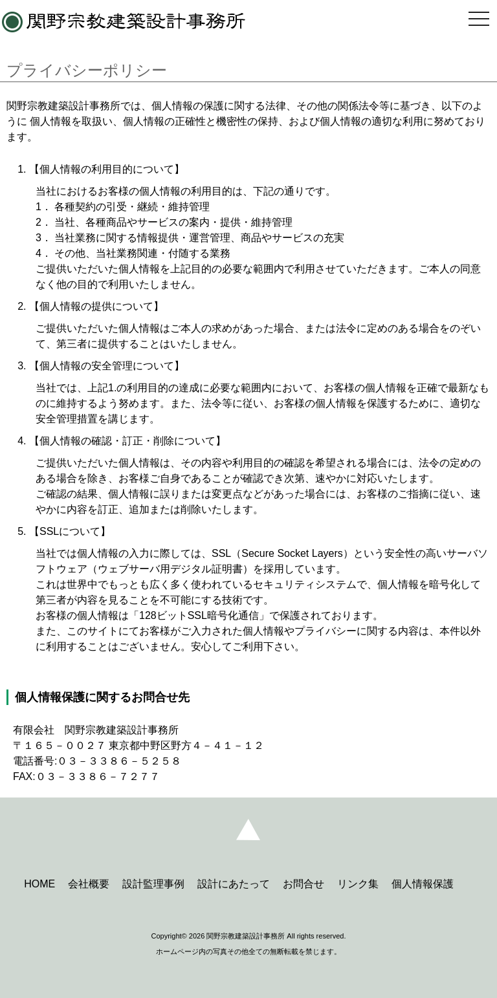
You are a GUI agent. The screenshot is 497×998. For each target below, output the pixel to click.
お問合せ (303, 883)
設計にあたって (233, 883)
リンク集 (358, 883)
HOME (39, 883)
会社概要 (88, 883)
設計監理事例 (153, 883)
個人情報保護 (423, 883)
